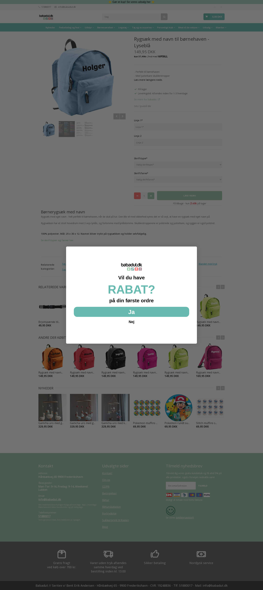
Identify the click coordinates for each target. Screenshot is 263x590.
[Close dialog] (193, 251)
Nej (131, 322)
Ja (131, 312)
